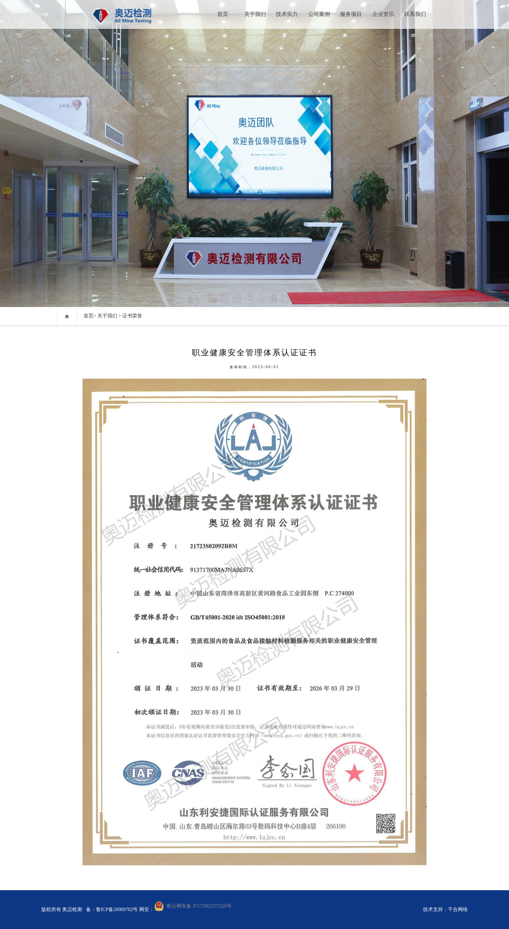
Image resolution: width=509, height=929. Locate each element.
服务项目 (351, 14)
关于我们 (255, 14)
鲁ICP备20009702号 (117, 909)
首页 (222, 14)
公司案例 (319, 14)
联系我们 (415, 14)
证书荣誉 (132, 315)
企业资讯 (383, 14)
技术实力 (287, 14)
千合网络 (458, 909)
